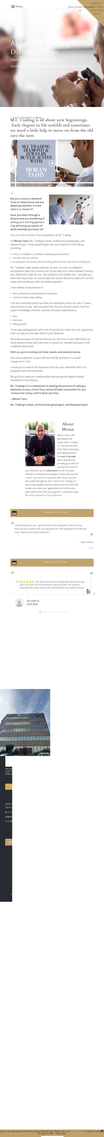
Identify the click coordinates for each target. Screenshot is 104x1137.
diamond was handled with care (30, 528)
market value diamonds (36, 477)
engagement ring (19, 361)
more (91, 548)
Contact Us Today (55, 512)
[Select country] (40, 716)
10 (66, 612)
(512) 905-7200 (77, 1131)
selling (49, 261)
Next (94, 593)
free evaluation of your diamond (46, 495)
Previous (9, 593)
